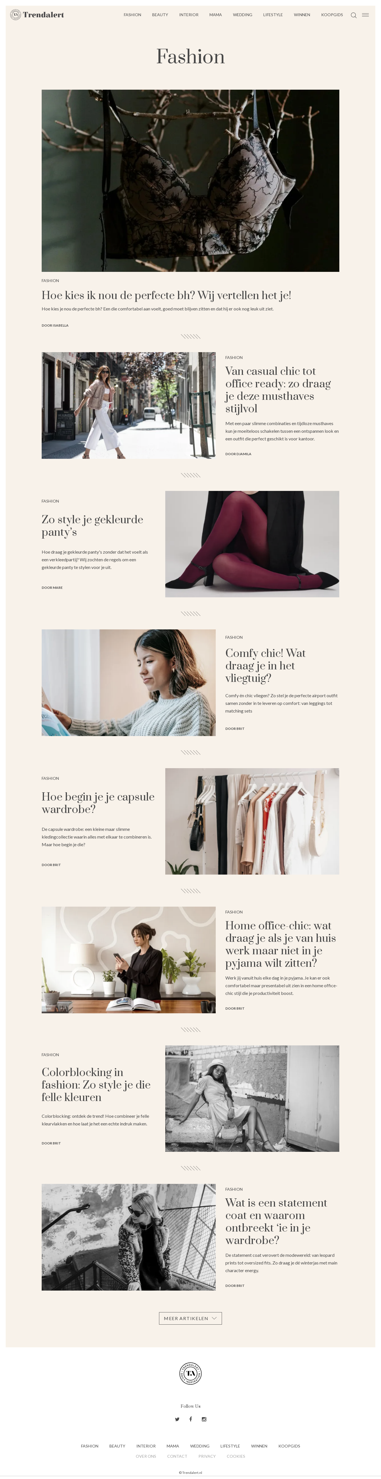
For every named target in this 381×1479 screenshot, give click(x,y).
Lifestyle (273, 14)
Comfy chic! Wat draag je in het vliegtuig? (265, 666)
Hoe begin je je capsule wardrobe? (98, 803)
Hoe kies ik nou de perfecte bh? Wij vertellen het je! (166, 296)
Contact (177, 1456)
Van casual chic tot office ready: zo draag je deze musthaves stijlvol (278, 390)
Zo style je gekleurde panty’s (92, 526)
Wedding (242, 14)
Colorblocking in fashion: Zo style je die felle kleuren (96, 1085)
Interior (188, 14)
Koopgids (332, 14)
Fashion (132, 14)
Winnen (302, 14)
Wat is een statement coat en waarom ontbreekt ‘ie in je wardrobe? (276, 1222)
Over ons (146, 1456)
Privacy (207, 1456)
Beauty (160, 14)
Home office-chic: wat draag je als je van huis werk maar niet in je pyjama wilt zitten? (280, 944)
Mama (215, 14)
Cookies (236, 1456)
